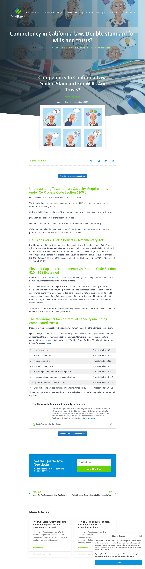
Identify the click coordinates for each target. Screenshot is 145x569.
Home (38, 48)
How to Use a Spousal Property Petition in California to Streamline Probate (94, 524)
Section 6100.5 (70, 197)
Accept (118, 562)
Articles (113, 12)
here (48, 343)
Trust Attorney (32, 12)
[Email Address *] (94, 462)
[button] (140, 536)
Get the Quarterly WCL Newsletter (50, 462)
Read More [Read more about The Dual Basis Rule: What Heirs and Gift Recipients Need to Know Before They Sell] (38, 547)
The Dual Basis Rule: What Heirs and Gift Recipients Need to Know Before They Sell (49, 524)
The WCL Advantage (53, 12)
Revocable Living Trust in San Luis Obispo (86, 12)
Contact (126, 12)
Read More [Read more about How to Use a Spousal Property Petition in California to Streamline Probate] (83, 547)
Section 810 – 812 (53, 277)
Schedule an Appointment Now (72, 176)
